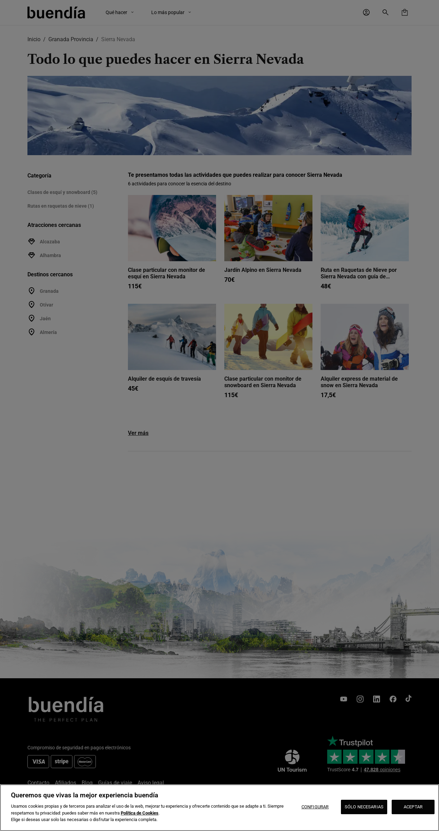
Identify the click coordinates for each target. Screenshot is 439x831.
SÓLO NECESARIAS (364, 806)
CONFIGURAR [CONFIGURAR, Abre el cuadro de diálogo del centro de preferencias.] (315, 806)
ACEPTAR (413, 806)
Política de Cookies (139, 813)
